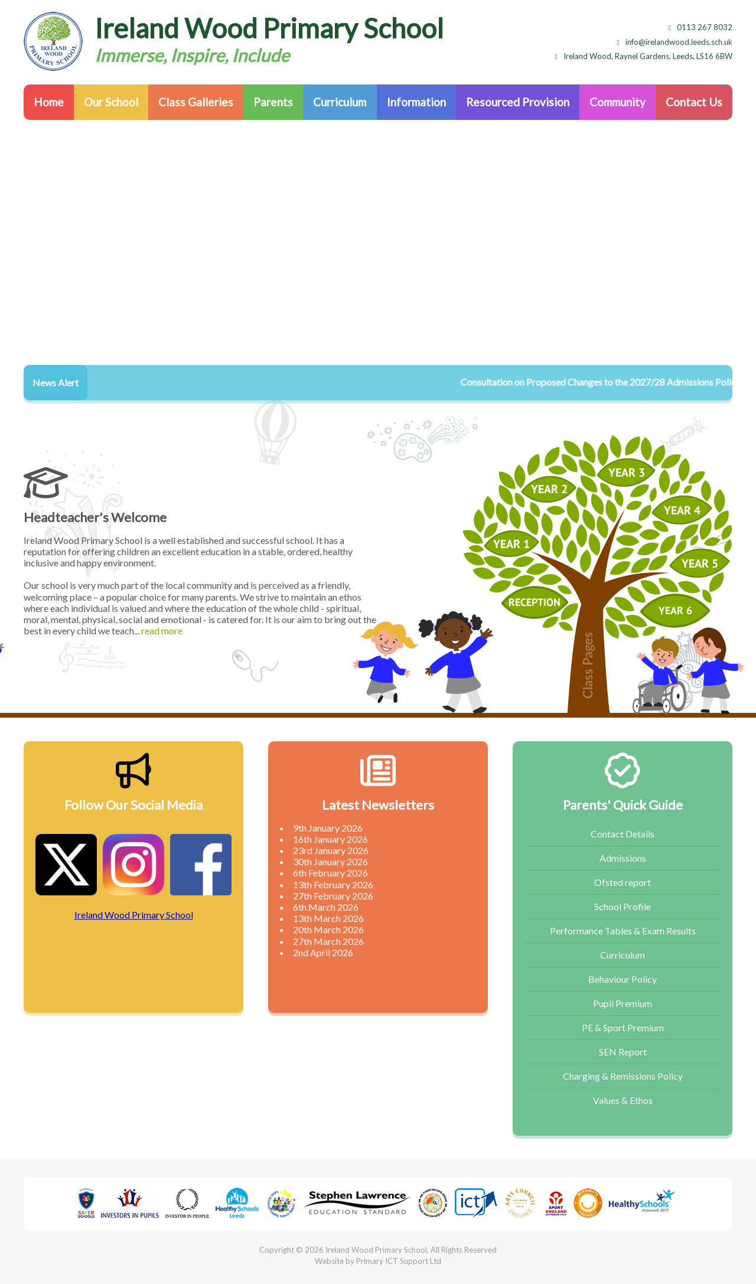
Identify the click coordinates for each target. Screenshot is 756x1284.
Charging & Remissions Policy (623, 1075)
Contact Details (622, 833)
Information (416, 102)
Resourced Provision (517, 102)
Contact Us (694, 102)
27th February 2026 (333, 895)
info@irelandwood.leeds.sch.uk (674, 42)
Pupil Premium (622, 1003)
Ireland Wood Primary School (133, 914)
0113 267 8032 (700, 27)
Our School (111, 102)
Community (617, 102)
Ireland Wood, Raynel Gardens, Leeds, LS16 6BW (643, 56)
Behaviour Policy (622, 979)
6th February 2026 (330, 872)
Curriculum (339, 102)
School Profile (622, 906)
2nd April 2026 (323, 952)
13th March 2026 (328, 918)
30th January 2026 (330, 861)
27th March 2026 (328, 941)
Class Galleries (195, 102)
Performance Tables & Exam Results (623, 930)
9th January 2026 (328, 827)
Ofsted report (622, 882)
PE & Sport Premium (623, 1027)
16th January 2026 (330, 839)
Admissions (622, 857)
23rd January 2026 (331, 850)
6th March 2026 (326, 907)
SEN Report (623, 1051)
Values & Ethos (623, 1100)
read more (162, 630)
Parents (273, 102)
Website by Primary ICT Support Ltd (378, 1261)
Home (49, 102)
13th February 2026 (333, 884)
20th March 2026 (328, 929)
